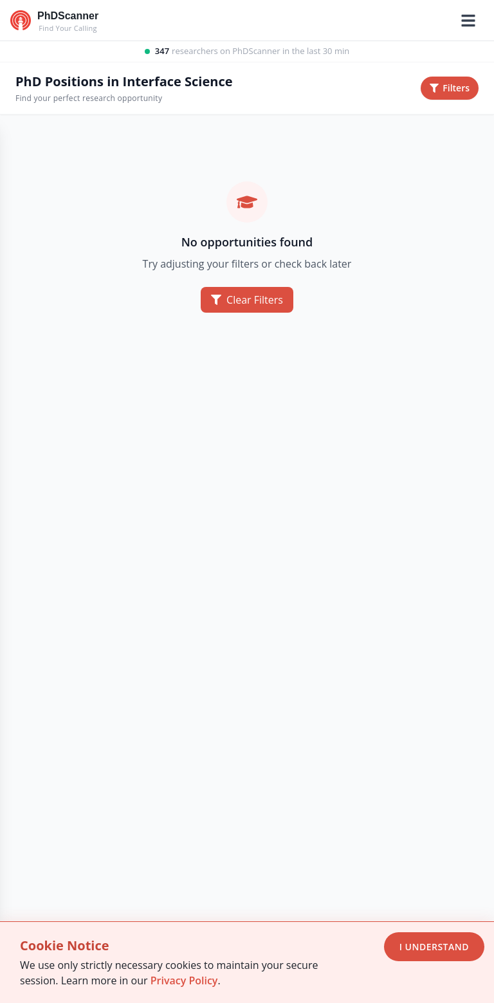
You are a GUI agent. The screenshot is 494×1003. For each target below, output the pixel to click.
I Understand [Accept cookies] (434, 947)
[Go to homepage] (54, 20)
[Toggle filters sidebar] (450, 88)
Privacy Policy (184, 980)
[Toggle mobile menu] (468, 20)
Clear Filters (247, 300)
